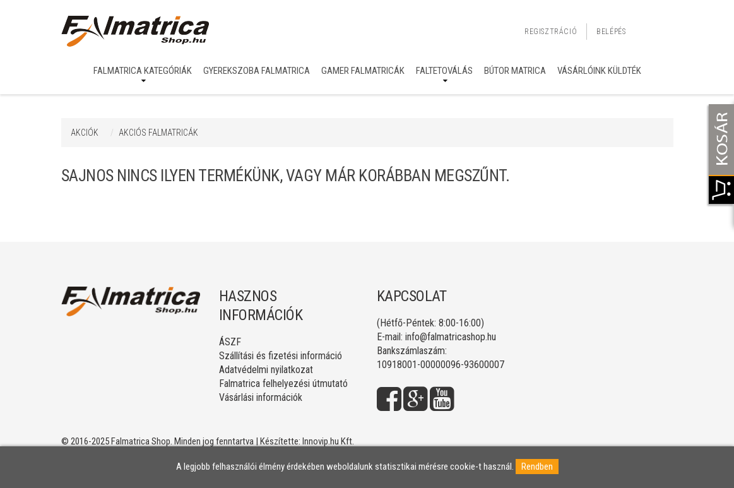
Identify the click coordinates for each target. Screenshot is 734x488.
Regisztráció (550, 31)
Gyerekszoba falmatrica (256, 70)
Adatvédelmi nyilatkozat (266, 370)
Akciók (84, 133)
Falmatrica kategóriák (142, 70)
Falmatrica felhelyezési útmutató (283, 384)
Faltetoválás (444, 70)
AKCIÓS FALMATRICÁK (158, 133)
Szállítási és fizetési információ (280, 356)
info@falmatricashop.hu (450, 337)
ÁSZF (230, 342)
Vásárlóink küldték (599, 70)
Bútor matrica (515, 70)
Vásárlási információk (260, 397)
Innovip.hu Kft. (328, 441)
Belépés (610, 31)
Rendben (537, 466)
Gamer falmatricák (363, 70)
